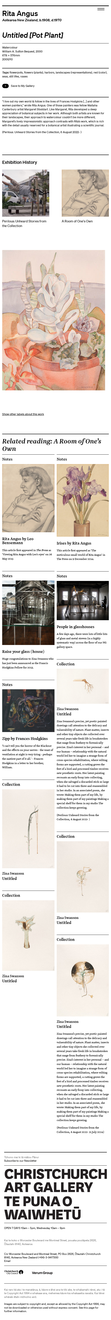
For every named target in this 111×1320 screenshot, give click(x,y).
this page (89, 1307)
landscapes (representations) (74, 72)
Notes (7, 459)
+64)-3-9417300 (48, 1257)
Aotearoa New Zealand (20, 20)
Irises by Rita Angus (74, 543)
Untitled (83, 711)
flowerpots (16, 72)
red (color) (100, 72)
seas (5, 76)
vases (24, 76)
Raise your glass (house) (23, 651)
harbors (49, 72)
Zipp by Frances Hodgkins (25, 738)
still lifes (14, 76)
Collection (66, 664)
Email (7, 1261)
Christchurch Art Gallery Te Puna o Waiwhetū (30, 1219)
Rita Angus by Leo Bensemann (17, 541)
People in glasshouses (75, 627)
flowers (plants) (33, 72)
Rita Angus (20, 13)
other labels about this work (27, 414)
